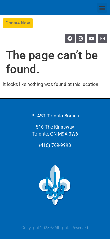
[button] (102, 8)
